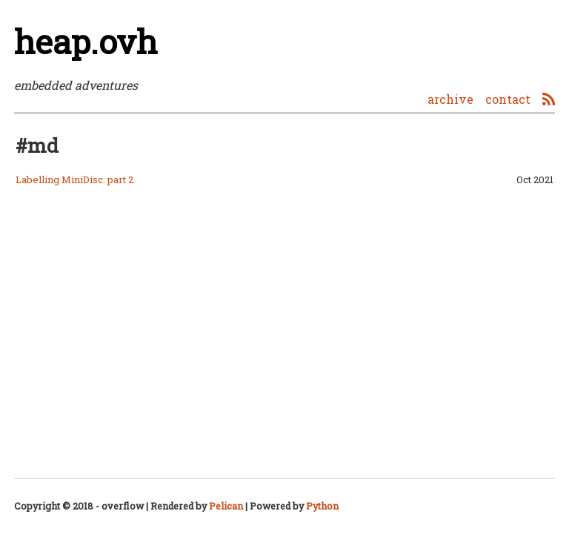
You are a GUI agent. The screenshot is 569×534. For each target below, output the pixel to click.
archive (450, 99)
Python (322, 506)
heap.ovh (85, 41)
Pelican (226, 506)
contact (507, 99)
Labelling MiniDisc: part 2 (74, 179)
